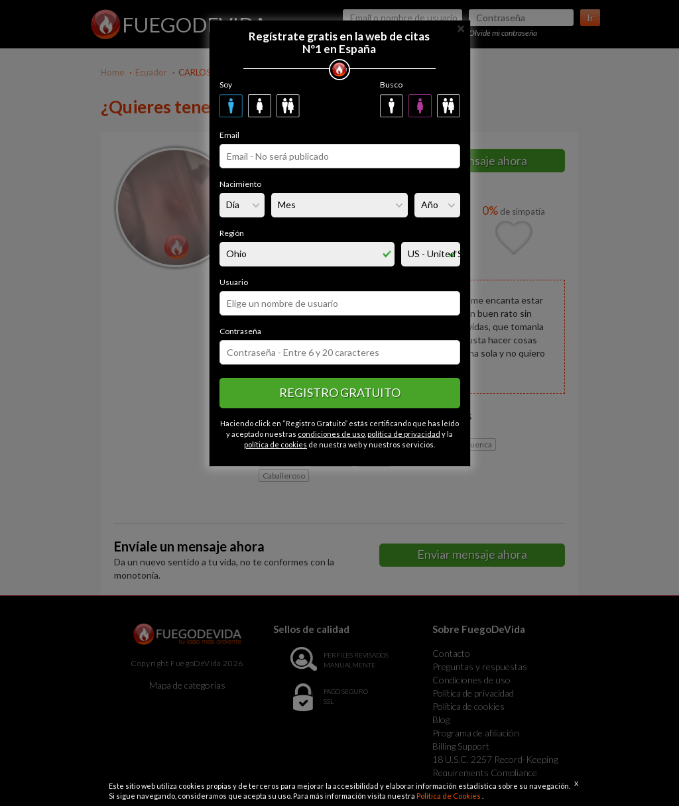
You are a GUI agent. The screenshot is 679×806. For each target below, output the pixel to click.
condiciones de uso (331, 434)
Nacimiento (240, 184)
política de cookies (275, 444)
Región (231, 233)
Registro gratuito (340, 392)
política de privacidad (403, 434)
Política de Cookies (449, 795)
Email (229, 135)
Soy (225, 84)
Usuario (233, 282)
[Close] (461, 27)
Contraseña (240, 331)
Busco (391, 84)
